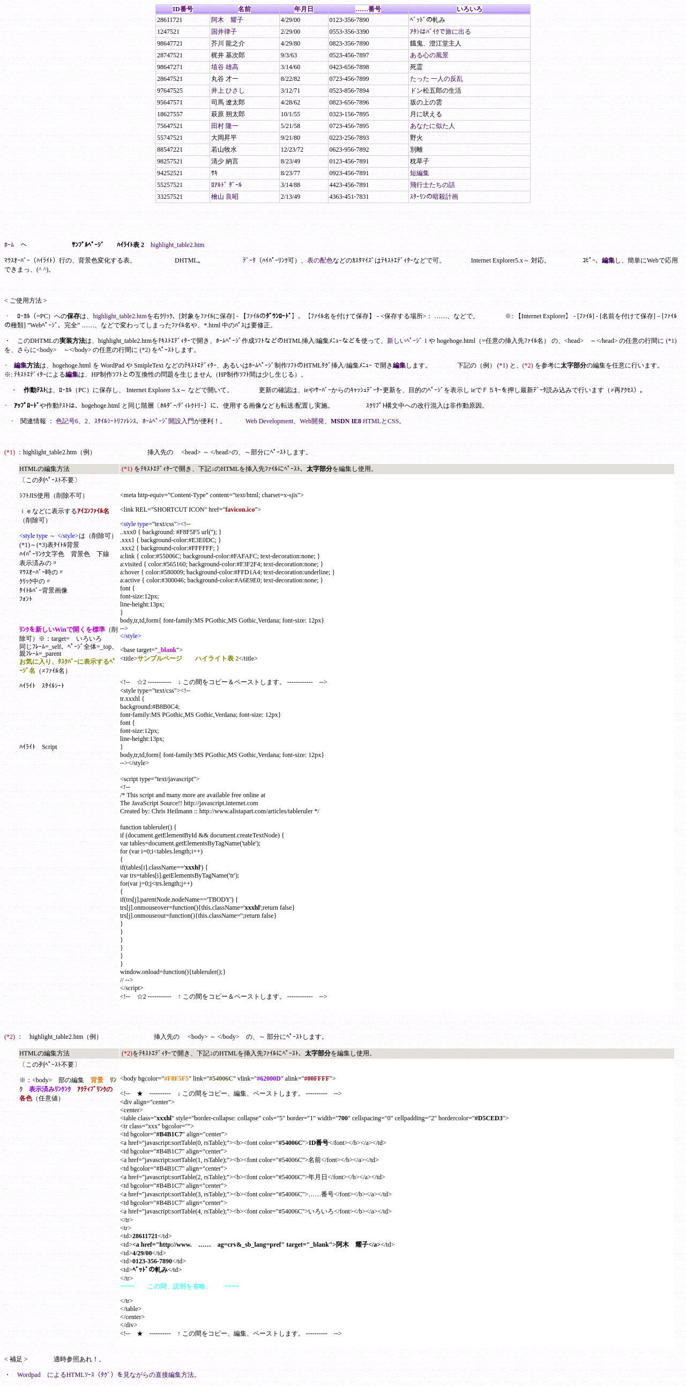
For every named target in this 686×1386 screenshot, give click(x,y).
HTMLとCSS (381, 421)
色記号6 (67, 421)
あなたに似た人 (432, 126)
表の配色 (320, 260)
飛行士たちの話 (432, 185)
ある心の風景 (429, 55)
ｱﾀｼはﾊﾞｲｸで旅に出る (440, 31)
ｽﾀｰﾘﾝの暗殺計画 (434, 196)
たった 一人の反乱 (436, 79)
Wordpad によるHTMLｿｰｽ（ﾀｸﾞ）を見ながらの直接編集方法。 (108, 1374)
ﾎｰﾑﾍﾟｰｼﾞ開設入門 (168, 421)
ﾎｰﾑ (9, 245)
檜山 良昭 (224, 196)
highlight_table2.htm (177, 245)
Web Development (269, 421)
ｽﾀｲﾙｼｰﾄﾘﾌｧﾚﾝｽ (115, 421)
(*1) (671, 340)
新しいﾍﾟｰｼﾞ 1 (407, 340)
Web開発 (312, 421)
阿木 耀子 (227, 20)
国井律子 (224, 31)
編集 (608, 260)
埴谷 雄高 (224, 67)
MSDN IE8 (346, 421)
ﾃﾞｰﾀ (249, 260)
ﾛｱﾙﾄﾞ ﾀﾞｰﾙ (226, 185)
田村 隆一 (224, 126)
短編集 (419, 173)
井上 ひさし (228, 90)
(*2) (144, 350)
